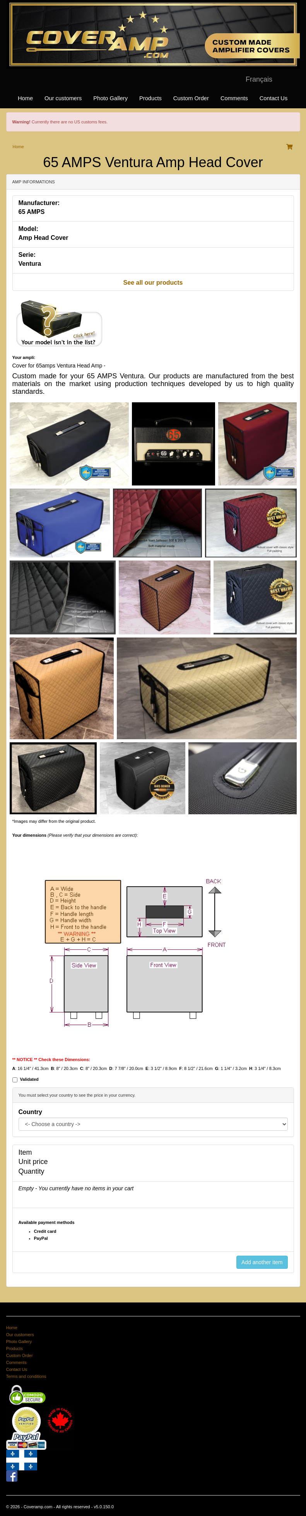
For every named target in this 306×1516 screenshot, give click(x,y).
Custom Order (191, 98)
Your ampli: (24, 357)
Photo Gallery (110, 98)
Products (150, 98)
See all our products (153, 282)
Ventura (30, 263)
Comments (234, 98)
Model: (29, 229)
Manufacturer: (39, 203)
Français (259, 79)
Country (30, 1112)
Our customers (63, 98)
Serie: (27, 254)
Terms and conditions (26, 1376)
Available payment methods (47, 1222)
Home (25, 98)
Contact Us (274, 98)
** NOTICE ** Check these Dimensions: (51, 1059)
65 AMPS (32, 212)
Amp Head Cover (43, 237)
